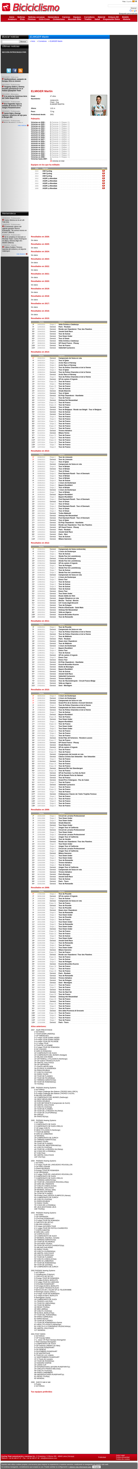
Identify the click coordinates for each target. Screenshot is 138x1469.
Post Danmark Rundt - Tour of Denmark (74, 473)
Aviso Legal (120, 1455)
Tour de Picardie (65, 627)
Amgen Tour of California (68, 828)
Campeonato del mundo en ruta (71, 754)
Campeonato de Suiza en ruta (70, 358)
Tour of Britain (64, 466)
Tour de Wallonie (65, 636)
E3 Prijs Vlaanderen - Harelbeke (71, 396)
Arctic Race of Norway (67, 363)
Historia (126, 19)
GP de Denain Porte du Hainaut (71, 775)
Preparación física (111, 19)
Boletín (125, 17)
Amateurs (12, 19)
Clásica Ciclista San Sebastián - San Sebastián (77, 757)
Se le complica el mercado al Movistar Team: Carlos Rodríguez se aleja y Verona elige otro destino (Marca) (14, 240)
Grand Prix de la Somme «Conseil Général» (76, 703)
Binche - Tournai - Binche (68, 601)
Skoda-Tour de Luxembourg (69, 556)
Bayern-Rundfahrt (66, 485)
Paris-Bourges (64, 874)
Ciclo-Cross (44, 19)
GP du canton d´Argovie (68, 379)
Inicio (11, 17)
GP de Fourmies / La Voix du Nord (72, 773)
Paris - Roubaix (65, 327)
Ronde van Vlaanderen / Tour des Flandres (75, 329)
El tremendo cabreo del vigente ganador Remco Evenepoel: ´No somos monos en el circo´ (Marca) (14, 229)
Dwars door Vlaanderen (68, 641)
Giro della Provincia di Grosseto (71, 1011)
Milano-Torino (64, 433)
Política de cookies (123, 1459)
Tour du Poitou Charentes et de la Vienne (75, 367)
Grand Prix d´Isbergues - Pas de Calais (74, 780)
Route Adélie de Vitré (67, 596)
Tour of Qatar (64, 360)
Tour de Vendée (65, 839)
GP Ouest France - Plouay (69, 343)
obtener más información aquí (80, 1467)
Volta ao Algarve (65, 612)
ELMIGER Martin (56, 41)
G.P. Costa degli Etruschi (68, 603)
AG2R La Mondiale (50, 178)
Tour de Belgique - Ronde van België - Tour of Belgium (80, 410)
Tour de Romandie (66, 617)
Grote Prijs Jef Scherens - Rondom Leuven (75, 738)
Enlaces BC (113, 17)
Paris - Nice (63, 534)
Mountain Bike (74, 19)
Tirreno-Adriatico (65, 431)
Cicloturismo (59, 19)
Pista (22, 19)
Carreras (66, 17)
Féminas (32, 19)
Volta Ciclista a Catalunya (69, 324)
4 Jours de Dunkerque (67, 483)
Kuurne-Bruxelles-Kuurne (69, 615)
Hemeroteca (53, 17)
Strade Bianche (65, 391)
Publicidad (102, 1457)
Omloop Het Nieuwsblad (68, 400)
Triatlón (87, 19)
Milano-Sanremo (65, 539)
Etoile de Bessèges (66, 667)
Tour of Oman (64, 338)
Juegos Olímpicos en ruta (69, 598)
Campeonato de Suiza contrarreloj (72, 549)
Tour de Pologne (65, 565)
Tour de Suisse (64, 334)
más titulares (21, 254)
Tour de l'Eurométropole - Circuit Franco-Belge (77, 681)
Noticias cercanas (36, 17)
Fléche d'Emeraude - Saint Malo (71, 608)
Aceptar (96, 1467)
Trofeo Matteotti (65, 513)
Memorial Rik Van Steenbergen (71, 768)
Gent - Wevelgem (65, 686)
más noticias (22, 125)
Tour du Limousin (65, 457)
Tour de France (64, 345)
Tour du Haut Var (65, 992)
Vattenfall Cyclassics (67, 348)
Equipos (77, 17)
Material (101, 17)
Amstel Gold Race (66, 331)
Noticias (21, 17)
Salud (97, 19)
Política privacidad (122, 1457)
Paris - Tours (63, 881)
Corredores (89, 17)
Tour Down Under (65, 336)
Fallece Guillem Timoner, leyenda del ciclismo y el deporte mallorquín (14, 249)
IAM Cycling (47, 171)
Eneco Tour (63, 580)
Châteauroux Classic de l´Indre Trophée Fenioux (77, 794)
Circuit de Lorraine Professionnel (72, 816)
